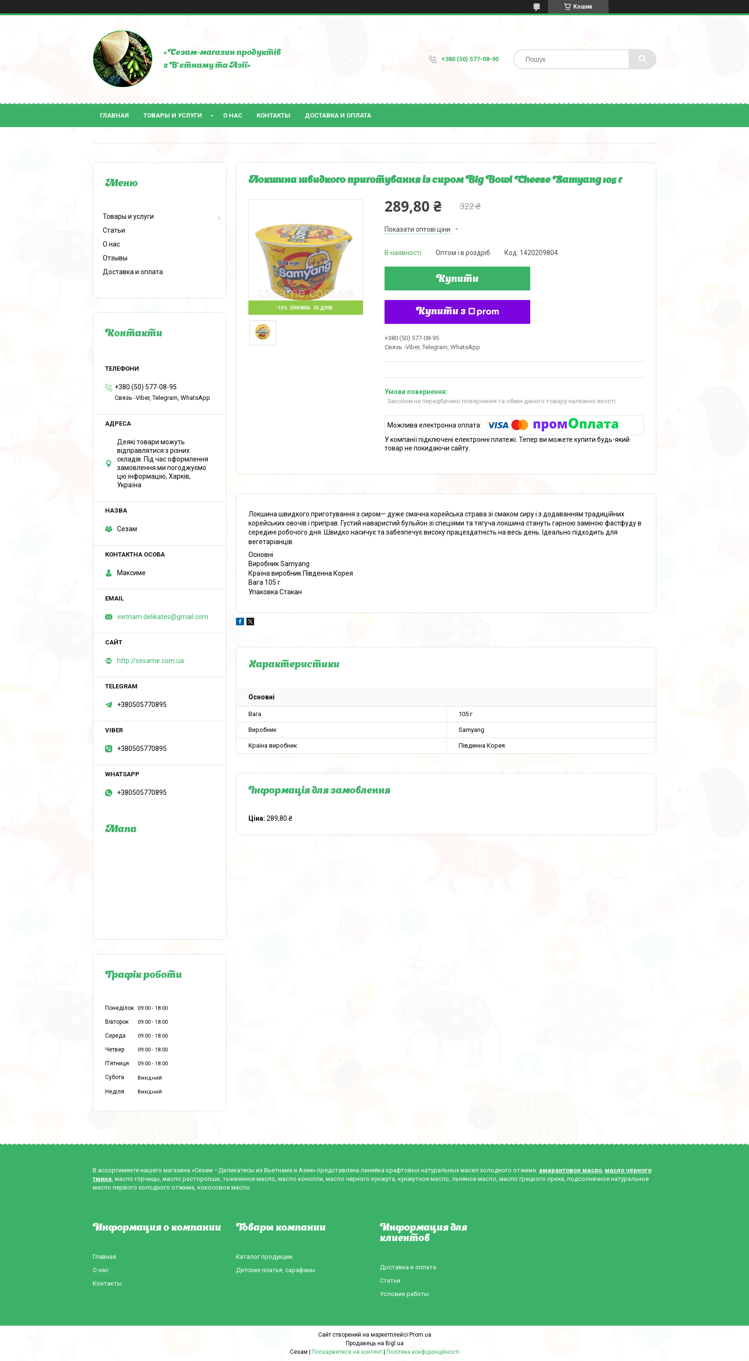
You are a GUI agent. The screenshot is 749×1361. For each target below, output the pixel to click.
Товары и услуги (172, 115)
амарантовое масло (570, 1170)
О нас (232, 115)
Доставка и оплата (338, 115)
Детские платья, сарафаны (275, 1270)
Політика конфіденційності (423, 1352)
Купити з (457, 312)
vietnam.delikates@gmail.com (162, 617)
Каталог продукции (264, 1256)
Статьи (114, 230)
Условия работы (404, 1293)
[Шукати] (642, 59)
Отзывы (115, 258)
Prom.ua (420, 1334)
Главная (114, 115)
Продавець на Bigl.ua (375, 1343)
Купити (457, 279)
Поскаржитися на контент (347, 1352)
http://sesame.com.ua (150, 660)
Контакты (273, 115)
